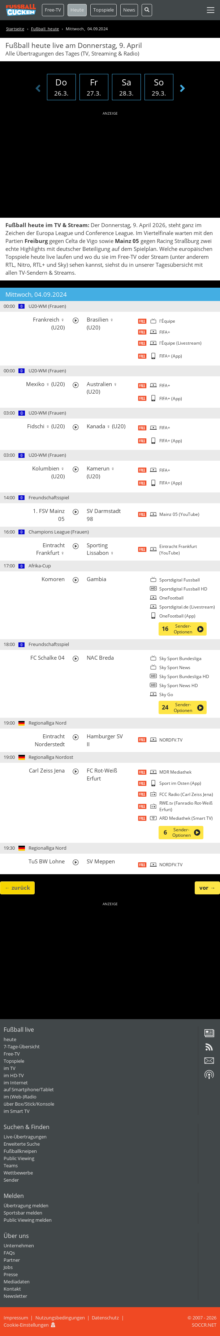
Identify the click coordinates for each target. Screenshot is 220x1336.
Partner (12, 1260)
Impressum (16, 1317)
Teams (11, 1165)
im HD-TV (14, 1075)
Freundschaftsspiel (49, 497)
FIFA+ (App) (170, 356)
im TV (10, 1068)
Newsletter (15, 1296)
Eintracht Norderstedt (50, 740)
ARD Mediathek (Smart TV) (186, 818)
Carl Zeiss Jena (47, 770)
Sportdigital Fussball (179, 580)
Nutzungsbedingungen (60, 1317)
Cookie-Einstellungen (26, 1325)
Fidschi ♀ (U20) (46, 426)
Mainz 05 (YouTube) (179, 514)
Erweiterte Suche (22, 1144)
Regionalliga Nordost (51, 757)
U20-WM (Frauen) (47, 306)
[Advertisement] (110, 163)
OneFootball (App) (177, 616)
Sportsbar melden (23, 1212)
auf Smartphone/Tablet (29, 1089)
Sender (11, 1180)
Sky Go (166, 694)
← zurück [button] (17, 887)
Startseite (15, 28)
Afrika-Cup (40, 565)
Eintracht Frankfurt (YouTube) (178, 549)
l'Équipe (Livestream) (180, 343)
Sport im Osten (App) (180, 783)
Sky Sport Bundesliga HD (184, 676)
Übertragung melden (26, 1205)
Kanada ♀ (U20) (106, 426)
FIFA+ (164, 332)
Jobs (8, 1267)
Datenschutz (105, 1317)
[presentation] (38, 89)
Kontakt (12, 1289)
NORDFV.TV (170, 740)
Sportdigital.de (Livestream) (187, 607)
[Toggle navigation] (210, 10)
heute (10, 1039)
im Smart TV (17, 1111)
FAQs (9, 1252)
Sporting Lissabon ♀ (100, 549)
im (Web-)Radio (20, 1096)
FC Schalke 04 (47, 657)
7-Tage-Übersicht (22, 1046)
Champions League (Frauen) (59, 531)
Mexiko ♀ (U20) (45, 384)
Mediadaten (17, 1281)
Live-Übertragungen (25, 1136)
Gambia (96, 579)
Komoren (53, 579)
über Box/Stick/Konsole (29, 1104)
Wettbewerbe (18, 1172)
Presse (11, 1274)
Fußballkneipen (20, 1151)
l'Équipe (167, 321)
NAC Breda (100, 657)
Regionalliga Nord (47, 723)
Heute (77, 9)
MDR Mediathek (175, 772)
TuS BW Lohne (47, 861)
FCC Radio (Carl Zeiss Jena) (186, 794)
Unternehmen (19, 1245)
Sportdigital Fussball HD (183, 589)
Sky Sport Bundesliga (180, 658)
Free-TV (53, 9)
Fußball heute (45, 28)
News (129, 9)
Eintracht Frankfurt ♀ (50, 549)
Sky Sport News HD (178, 685)
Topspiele (14, 1061)
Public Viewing (19, 1158)
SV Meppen (101, 861)
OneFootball (171, 598)
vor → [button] (207, 887)
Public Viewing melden (28, 1220)
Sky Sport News (174, 667)
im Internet (16, 1082)
